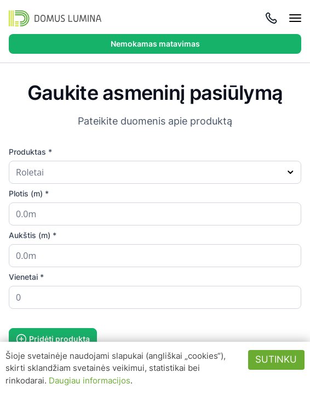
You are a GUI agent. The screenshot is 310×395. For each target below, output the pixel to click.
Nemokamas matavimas (155, 43)
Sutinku (276, 359)
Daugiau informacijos (89, 380)
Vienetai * (26, 276)
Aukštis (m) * (32, 235)
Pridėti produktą (53, 339)
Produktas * (30, 151)
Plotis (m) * (29, 193)
